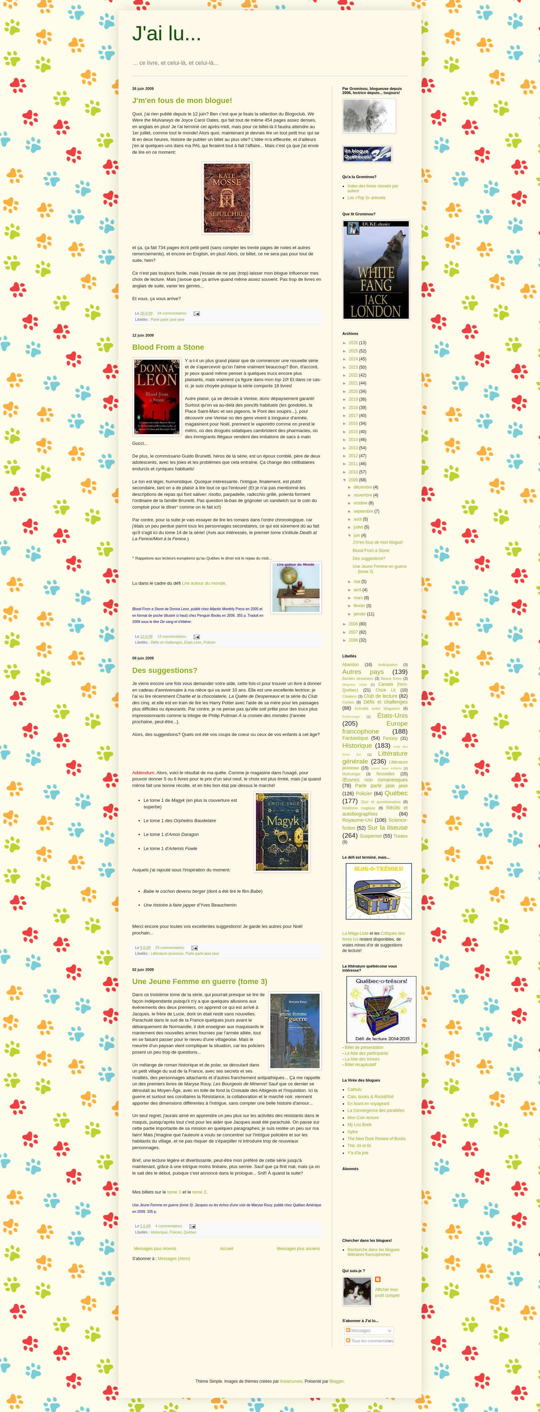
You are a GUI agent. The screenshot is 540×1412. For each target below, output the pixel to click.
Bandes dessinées (357, 678)
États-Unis (192, 642)
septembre (364, 511)
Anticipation (387, 665)
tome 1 (174, 1192)
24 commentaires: (172, 313)
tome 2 (199, 1192)
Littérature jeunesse (167, 953)
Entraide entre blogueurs (377, 708)
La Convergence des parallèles (375, 1110)
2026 (354, 342)
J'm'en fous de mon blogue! (182, 100)
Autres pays (363, 671)
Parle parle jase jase (168, 319)
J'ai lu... (167, 33)
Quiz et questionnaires (381, 802)
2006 (354, 640)
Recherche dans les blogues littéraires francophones (373, 1252)
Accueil (226, 1248)
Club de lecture (380, 696)
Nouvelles (385, 773)
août (358, 519)
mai (358, 581)
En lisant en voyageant (368, 1103)
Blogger (337, 1381)
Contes (348, 702)
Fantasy (390, 738)
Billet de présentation (364, 1047)
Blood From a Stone (168, 347)
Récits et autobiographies (375, 811)
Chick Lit (385, 690)
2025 (354, 351)
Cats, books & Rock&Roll (370, 1096)
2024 (354, 359)
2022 (354, 375)
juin (357, 535)
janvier (360, 614)
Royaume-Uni (357, 820)
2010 (354, 472)
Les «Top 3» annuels (366, 197)
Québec (190, 1232)
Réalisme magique (358, 808)
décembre (363, 487)
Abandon (350, 664)
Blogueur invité (354, 684)
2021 (354, 383)
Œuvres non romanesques (375, 779)
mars (359, 597)
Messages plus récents (155, 1248)
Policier (210, 642)
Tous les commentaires (370, 1341)
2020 (354, 391)
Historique (159, 1232)
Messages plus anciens (298, 1248)
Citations (349, 696)
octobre (361, 503)
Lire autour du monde (203, 583)
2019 (354, 399)
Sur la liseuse (387, 827)
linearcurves (291, 1381)
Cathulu (354, 1089)
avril (358, 589)
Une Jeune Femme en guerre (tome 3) (199, 981)
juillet (359, 527)
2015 (354, 431)
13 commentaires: (172, 636)
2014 (354, 439)
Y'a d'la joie (357, 1152)
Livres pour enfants (386, 768)
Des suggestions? (164, 670)
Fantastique (355, 738)
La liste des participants (366, 1053)
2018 (354, 407)
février (360, 605)
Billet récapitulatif (360, 1064)
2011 (354, 463)
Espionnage (351, 716)
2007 (354, 632)
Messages (358, 1330)
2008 (354, 624)
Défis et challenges (166, 642)
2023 (354, 367)
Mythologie (351, 774)
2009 (354, 480)
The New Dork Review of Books (376, 1138)
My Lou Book (359, 1124)
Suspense (371, 836)
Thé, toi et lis (359, 1145)
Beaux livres (391, 678)
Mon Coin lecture (363, 1117)
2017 (354, 415)
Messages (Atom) (174, 1258)
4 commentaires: (169, 1226)
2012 (354, 455)
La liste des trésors (362, 1059)
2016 (354, 423)
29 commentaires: (170, 947)
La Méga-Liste (355, 933)
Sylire (352, 1131)
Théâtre (401, 836)
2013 (354, 448)
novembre (363, 495)
